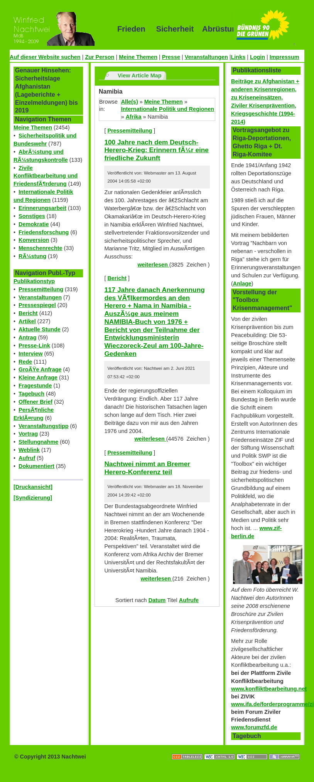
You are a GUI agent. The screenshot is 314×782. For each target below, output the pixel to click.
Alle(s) (129, 102)
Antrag (27, 337)
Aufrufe (189, 600)
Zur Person (99, 57)
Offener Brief (35, 402)
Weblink (29, 450)
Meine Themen (138, 57)
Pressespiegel (37, 305)
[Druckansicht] (33, 487)
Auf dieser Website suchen (45, 57)
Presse (171, 57)
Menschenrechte (40, 248)
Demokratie (34, 224)
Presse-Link (34, 345)
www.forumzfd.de (254, 727)
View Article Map (140, 75)
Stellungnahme (38, 442)
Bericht (28, 313)
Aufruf (27, 458)
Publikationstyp (34, 281)
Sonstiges (32, 216)
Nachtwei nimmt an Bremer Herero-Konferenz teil (147, 468)
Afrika (134, 117)
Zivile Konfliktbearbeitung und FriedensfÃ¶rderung (46, 176)
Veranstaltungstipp (44, 426)
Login (257, 57)
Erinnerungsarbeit (42, 208)
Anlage (242, 283)
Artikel (27, 321)
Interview (30, 354)
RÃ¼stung (32, 256)
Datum (157, 600)
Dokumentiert (36, 466)
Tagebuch (31, 394)
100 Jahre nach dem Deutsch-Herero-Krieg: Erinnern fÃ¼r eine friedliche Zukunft (156, 150)
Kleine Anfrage (38, 377)
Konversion (34, 240)
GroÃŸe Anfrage (40, 369)
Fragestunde (35, 386)
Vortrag (28, 434)
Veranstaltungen (206, 57)
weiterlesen (153, 265)
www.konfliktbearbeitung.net (269, 689)
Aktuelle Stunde (40, 329)
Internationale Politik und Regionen (167, 109)
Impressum (284, 57)
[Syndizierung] (33, 498)
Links (238, 57)
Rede (25, 362)
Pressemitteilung (41, 289)
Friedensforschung (44, 232)
